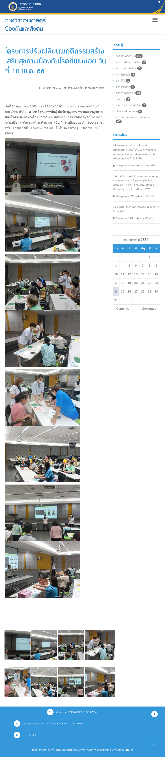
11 (122, 274)
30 (156, 291)
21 (142, 283)
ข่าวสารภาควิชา (128, 93)
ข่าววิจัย (123, 81)
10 (116, 274)
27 (136, 291)
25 (122, 291)
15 (149, 274)
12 (129, 274)
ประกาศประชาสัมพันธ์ (131, 105)
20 (136, 283)
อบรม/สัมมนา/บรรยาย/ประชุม (133, 119)
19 (129, 283)
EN (158, 2)
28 (142, 291)
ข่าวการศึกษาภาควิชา (131, 62)
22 (149, 283)
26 (129, 291)
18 (122, 283)
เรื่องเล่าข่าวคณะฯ (129, 111)
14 (142, 274)
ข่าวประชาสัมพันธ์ (129, 68)
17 (116, 283)
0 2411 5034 (25, 735)
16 (156, 274)
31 (116, 300)
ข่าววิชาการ (125, 87)
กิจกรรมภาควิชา (129, 56)
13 (136, 274)
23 (156, 283)
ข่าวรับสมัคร (125, 75)
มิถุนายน (149, 308)
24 (116, 291)
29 (149, 291)
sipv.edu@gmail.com (29, 723)
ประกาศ (123, 99)
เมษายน (122, 308)
